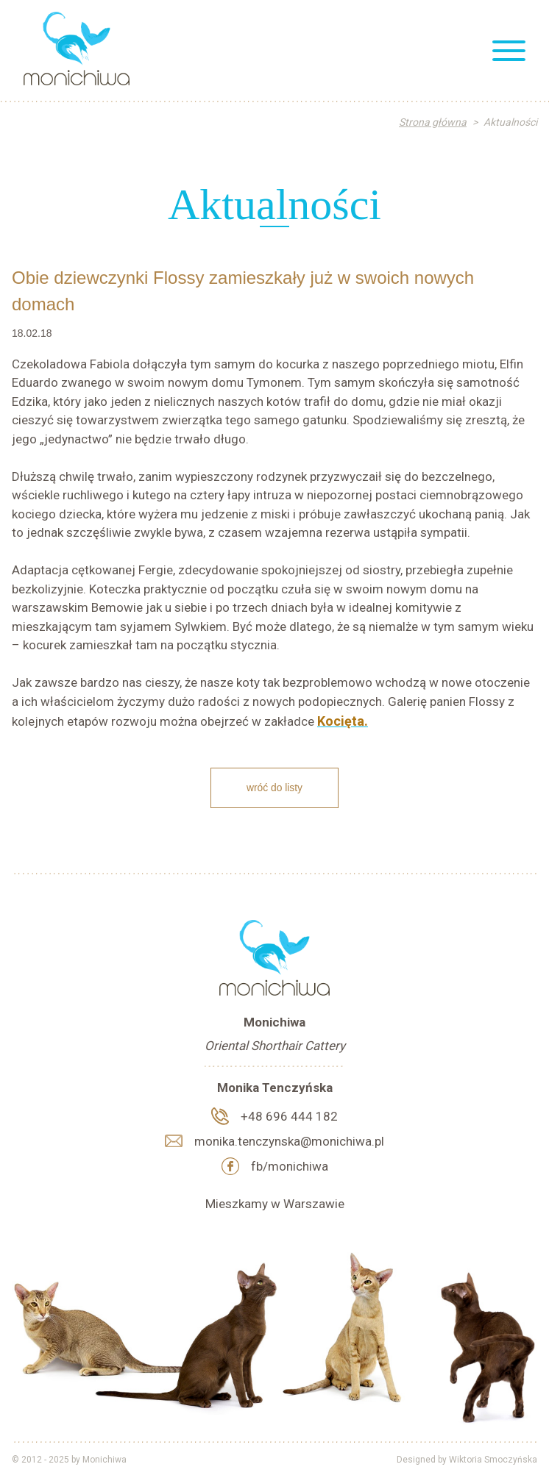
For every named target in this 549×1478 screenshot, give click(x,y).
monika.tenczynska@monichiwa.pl (289, 1141)
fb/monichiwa (289, 1166)
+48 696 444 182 (289, 1116)
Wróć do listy (274, 787)
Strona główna (433, 122)
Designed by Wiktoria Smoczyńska (467, 1459)
